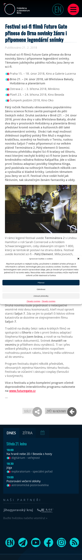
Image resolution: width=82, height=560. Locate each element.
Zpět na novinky (56, 411)
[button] (78, 258)
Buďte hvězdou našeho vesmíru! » (25, 518)
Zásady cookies (33, 301)
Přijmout (41, 283)
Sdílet (27, 411)
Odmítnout (41, 289)
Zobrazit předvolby (41, 296)
